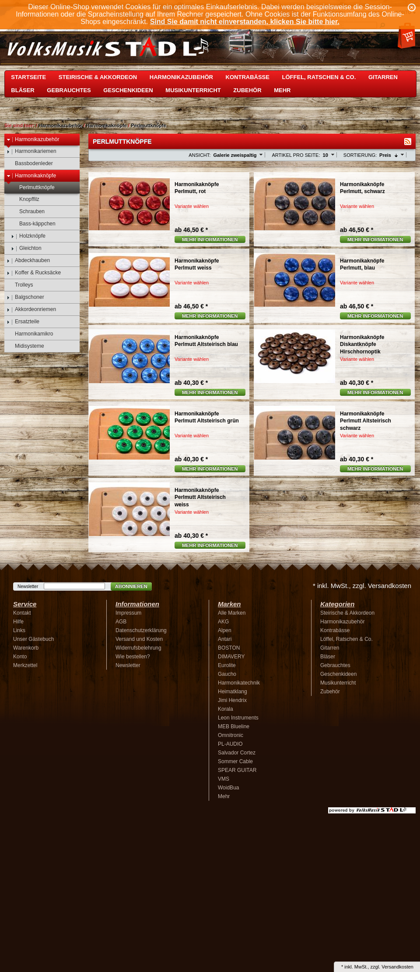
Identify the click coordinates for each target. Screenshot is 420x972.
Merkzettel (25, 665)
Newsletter (28, 586)
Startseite (28, 77)
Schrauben (28, 211)
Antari (224, 639)
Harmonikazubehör (181, 77)
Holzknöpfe (28, 236)
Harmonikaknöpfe (106, 125)
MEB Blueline (233, 726)
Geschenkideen (128, 90)
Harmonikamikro (30, 334)
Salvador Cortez (237, 753)
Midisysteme (25, 346)
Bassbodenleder (30, 163)
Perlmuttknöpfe (148, 125)
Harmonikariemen (31, 151)
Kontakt (22, 613)
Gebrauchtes (69, 90)
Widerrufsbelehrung (138, 648)
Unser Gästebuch (33, 639)
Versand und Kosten (139, 639)
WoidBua (228, 788)
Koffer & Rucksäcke (34, 273)
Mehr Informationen (210, 239)
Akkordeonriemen (31, 309)
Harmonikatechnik (239, 683)
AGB (121, 622)
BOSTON (229, 648)
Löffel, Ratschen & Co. (319, 77)
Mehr (282, 90)
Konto (20, 657)
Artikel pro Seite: (296, 155)
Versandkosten (397, 966)
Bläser (22, 90)
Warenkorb (25, 648)
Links (19, 630)
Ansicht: (199, 155)
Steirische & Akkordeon (98, 77)
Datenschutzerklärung (141, 630)
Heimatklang (232, 691)
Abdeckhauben (28, 260)
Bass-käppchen (33, 224)
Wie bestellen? (133, 657)
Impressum (128, 613)
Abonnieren (131, 586)
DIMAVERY (231, 657)
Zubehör (247, 90)
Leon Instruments (238, 718)
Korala (225, 709)
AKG (223, 622)
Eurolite (227, 665)
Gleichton (26, 248)
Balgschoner (25, 297)
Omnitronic (230, 735)
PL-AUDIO (230, 744)
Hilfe (18, 622)
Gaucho (227, 674)
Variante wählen (192, 206)
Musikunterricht (192, 90)
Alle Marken (231, 613)
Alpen (224, 630)
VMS (223, 779)
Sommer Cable (235, 761)
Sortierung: (360, 155)
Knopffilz (25, 199)
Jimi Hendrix (232, 700)
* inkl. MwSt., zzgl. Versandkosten (362, 585)
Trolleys (20, 285)
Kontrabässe (248, 77)
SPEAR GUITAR (237, 770)
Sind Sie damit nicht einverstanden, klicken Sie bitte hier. (245, 21)
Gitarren (383, 77)
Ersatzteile (23, 321)
